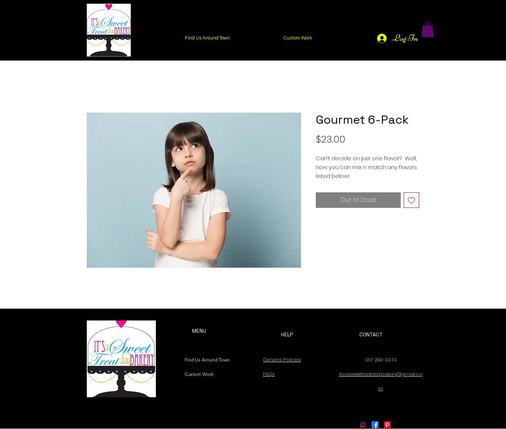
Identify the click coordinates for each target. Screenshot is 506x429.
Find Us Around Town (205, 360)
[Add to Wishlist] (411, 200)
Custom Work (199, 374)
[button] (427, 29)
